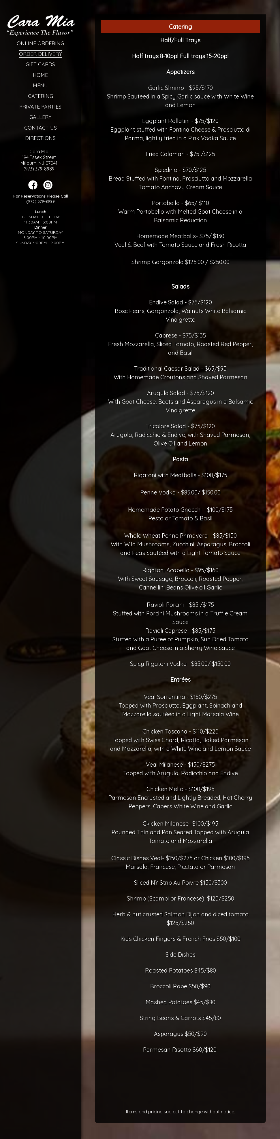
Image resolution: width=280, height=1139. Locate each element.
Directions (40, 138)
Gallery (40, 117)
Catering (40, 96)
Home (40, 75)
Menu (40, 85)
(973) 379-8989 (40, 201)
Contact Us (40, 127)
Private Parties (40, 106)
